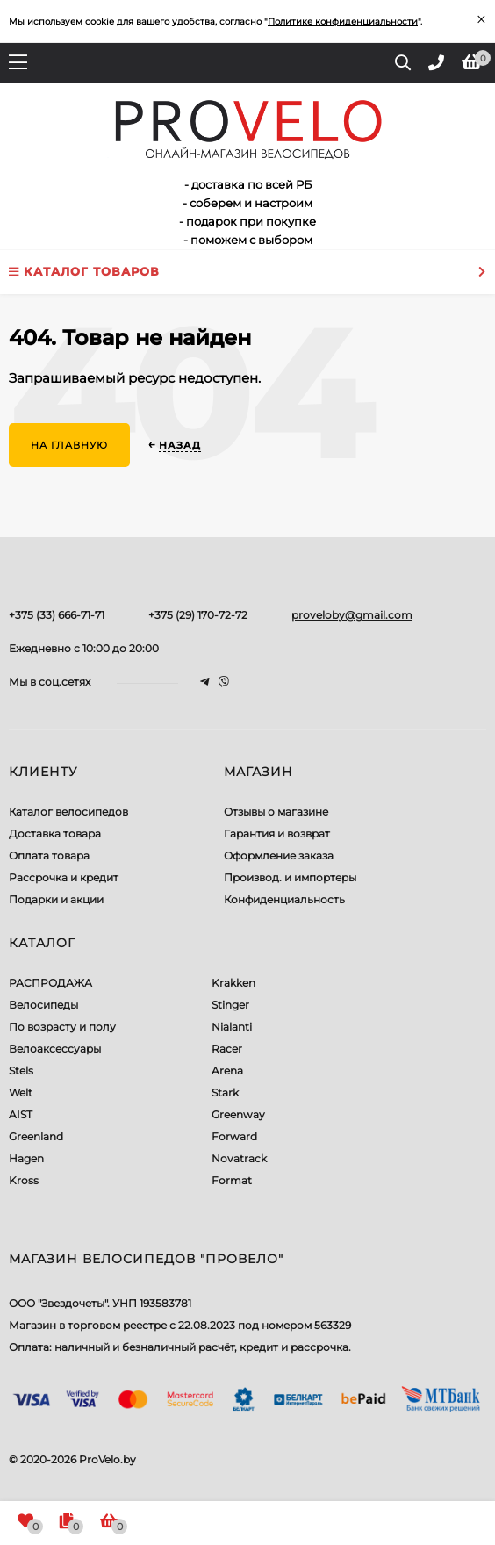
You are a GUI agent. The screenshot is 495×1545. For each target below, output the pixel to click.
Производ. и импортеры (290, 877)
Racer (227, 1048)
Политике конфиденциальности (343, 21)
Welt (20, 1092)
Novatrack (239, 1158)
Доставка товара (55, 833)
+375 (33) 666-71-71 (56, 615)
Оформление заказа (279, 855)
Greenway (238, 1114)
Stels (21, 1070)
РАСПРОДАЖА (50, 982)
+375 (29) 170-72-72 (198, 615)
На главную (69, 445)
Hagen (26, 1158)
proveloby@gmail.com (351, 615)
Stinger (230, 1004)
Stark (225, 1092)
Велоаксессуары (55, 1048)
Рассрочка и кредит (63, 877)
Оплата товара (49, 855)
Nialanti (232, 1026)
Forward (234, 1136)
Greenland (36, 1136)
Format (232, 1180)
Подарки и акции (56, 899)
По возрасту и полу (62, 1026)
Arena (227, 1070)
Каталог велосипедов (68, 811)
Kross (24, 1180)
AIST (20, 1114)
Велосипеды (43, 1004)
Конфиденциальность (284, 899)
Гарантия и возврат (277, 833)
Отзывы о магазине (276, 811)
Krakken (233, 982)
